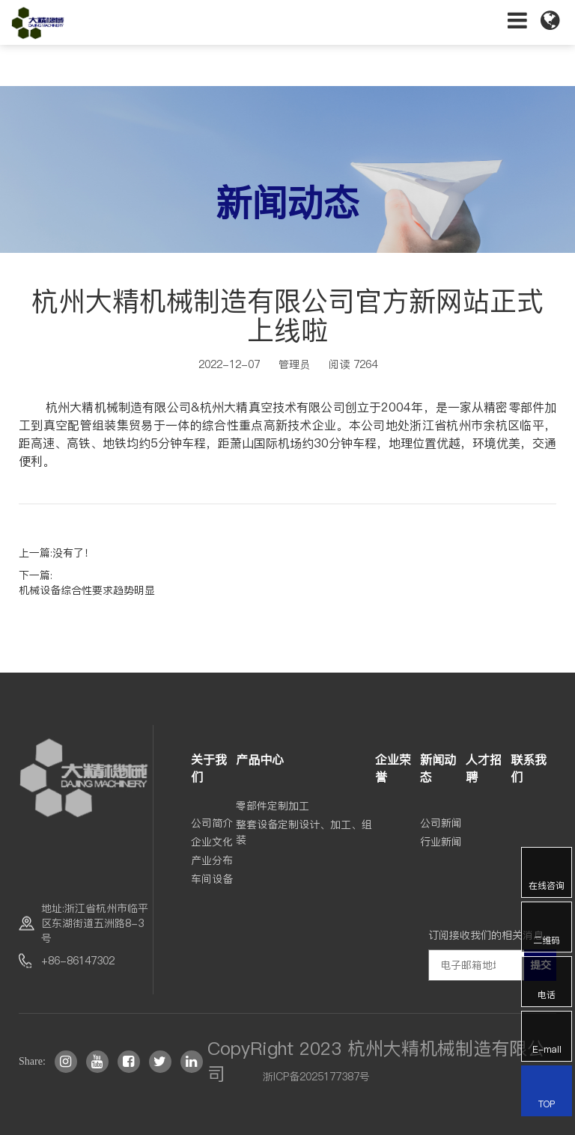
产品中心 (260, 759)
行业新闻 (441, 841)
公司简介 (212, 823)
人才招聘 (484, 768)
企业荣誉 (393, 768)
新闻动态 (438, 768)
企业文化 (212, 841)
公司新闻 (441, 823)
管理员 (294, 364)
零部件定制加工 (272, 805)
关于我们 (209, 768)
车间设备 (212, 879)
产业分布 (212, 860)
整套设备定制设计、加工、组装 (304, 832)
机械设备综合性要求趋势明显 (87, 590)
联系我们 (529, 768)
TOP (546, 1092)
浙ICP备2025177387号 (316, 1076)
